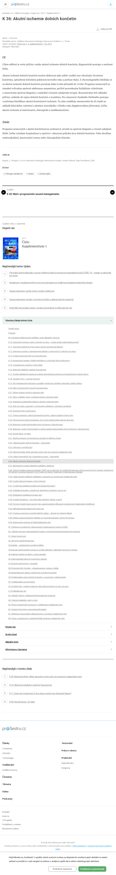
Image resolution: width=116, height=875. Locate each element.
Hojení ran (35, 13)
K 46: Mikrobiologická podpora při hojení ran (26, 509)
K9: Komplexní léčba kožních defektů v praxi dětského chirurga (33, 338)
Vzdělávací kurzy (9, 770)
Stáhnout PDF (104, 29)
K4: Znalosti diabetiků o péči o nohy (22, 600)
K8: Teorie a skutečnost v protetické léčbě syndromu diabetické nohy (36, 618)
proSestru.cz (7, 13)
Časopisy (7, 777)
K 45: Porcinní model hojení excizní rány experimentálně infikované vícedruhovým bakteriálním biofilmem (51, 504)
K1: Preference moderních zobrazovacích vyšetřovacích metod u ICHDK (38, 527)
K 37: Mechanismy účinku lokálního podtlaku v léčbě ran (31, 466)
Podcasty (7, 798)
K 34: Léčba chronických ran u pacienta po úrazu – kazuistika (33, 457)
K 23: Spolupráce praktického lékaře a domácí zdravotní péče (33, 402)
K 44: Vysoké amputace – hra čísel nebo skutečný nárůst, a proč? (35, 500)
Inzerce (5, 816)
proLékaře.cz (15, 5)
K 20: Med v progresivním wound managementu (33, 194)
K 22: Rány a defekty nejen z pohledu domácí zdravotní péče (33, 397)
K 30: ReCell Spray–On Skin (19, 434)
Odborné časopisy (22, 13)
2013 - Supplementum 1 (51, 13)
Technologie (8, 758)
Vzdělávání (8, 765)
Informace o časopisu (16, 649)
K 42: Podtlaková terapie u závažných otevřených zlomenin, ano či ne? (37, 490)
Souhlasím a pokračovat (92, 869)
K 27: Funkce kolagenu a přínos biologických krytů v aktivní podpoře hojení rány (40, 415)
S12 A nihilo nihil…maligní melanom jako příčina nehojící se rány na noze (38, 586)
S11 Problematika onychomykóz (21, 582)
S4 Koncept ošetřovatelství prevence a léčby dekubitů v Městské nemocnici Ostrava (42, 550)
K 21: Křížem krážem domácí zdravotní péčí (26, 393)
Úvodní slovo (13, 329)
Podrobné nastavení (62, 869)
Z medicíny (7, 748)
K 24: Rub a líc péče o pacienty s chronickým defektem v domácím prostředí (39, 406)
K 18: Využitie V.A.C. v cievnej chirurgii (24, 379)
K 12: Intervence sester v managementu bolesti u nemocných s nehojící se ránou (42, 351)
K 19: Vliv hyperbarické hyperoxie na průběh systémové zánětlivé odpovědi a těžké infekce (45, 383)
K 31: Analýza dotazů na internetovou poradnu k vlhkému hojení (34, 438)
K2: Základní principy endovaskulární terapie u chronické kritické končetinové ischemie (44, 532)
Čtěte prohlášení (79, 846)
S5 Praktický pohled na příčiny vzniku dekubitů (27, 554)
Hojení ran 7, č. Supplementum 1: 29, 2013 (34, 44)
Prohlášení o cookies (11, 824)
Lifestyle (6, 753)
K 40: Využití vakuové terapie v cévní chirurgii (26, 481)
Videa (5, 791)
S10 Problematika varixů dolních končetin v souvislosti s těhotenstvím (37, 577)
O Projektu (7, 820)
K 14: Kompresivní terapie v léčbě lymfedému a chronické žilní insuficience (39, 361)
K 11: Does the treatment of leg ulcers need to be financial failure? (35, 347)
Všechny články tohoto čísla (18, 320)
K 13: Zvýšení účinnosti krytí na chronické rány (27, 356)
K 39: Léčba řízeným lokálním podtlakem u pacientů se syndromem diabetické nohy (42, 477)
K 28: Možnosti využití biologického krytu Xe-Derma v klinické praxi (35, 425)
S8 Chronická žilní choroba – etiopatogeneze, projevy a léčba (33, 568)
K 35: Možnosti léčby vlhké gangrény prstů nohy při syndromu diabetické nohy (40, 452)
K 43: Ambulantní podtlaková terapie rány (25, 495)
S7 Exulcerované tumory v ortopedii (22, 564)
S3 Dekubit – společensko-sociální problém (26, 545)
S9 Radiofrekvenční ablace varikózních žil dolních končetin (32, 573)
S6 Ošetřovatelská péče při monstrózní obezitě (27, 559)
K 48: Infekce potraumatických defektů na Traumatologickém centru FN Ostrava (41, 518)
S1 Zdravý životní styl (17, 536)
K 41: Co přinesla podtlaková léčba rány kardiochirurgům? (31, 486)
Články (5, 743)
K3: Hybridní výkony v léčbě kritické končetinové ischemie (31, 596)
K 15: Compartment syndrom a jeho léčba (25, 365)
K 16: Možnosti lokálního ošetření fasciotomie (27, 370)
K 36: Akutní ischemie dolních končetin (24, 461)
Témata (6, 784)
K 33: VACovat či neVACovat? (20, 447)
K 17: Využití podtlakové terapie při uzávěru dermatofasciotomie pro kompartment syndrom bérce (48, 374)
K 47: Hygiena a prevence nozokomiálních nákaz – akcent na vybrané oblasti (40, 513)
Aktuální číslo (11, 642)
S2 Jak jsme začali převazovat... (21, 541)
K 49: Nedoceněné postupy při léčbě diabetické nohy (29, 522)
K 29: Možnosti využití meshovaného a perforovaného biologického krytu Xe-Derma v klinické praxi (48, 429)
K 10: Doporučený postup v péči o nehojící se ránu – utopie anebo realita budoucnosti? (43, 342)
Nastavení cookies (10, 828)
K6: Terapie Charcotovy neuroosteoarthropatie (27, 609)
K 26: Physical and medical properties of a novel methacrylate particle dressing (41, 420)
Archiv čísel (11, 634)
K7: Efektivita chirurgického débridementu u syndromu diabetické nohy (37, 614)
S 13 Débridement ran (17, 591)
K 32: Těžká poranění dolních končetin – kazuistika (29, 443)
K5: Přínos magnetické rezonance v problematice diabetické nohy (35, 605)
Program (11, 333)
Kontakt (5, 812)
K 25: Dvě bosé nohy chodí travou (22, 411)
